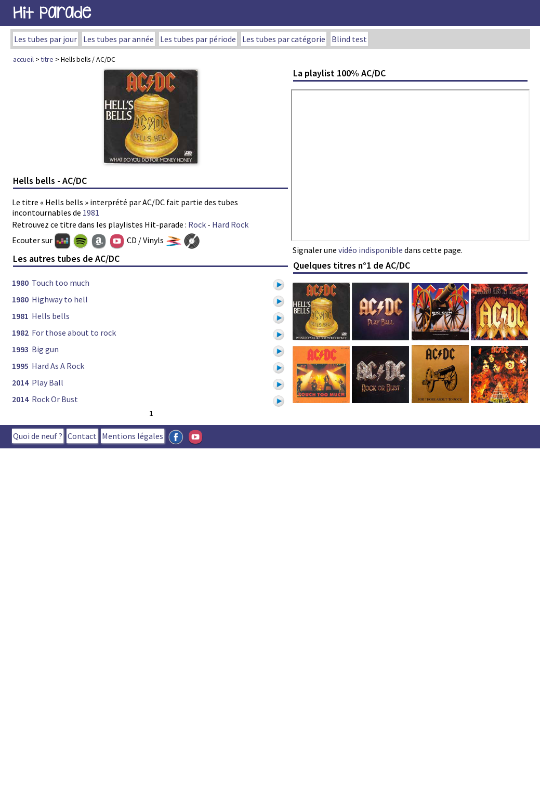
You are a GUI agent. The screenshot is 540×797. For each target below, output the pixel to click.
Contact (82, 436)
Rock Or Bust (55, 399)
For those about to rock (74, 332)
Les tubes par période (198, 39)
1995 (20, 366)
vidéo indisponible (370, 250)
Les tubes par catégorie (283, 39)
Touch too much (60, 282)
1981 (91, 212)
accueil (23, 59)
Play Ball (47, 382)
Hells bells (51, 316)
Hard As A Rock (58, 366)
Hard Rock (230, 224)
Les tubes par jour (45, 39)
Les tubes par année (118, 39)
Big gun (45, 349)
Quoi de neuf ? (37, 436)
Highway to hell (60, 299)
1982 (20, 332)
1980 (20, 282)
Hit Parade (52, 12)
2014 (20, 382)
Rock (197, 224)
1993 (20, 349)
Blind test (349, 39)
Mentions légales (132, 436)
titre (47, 59)
